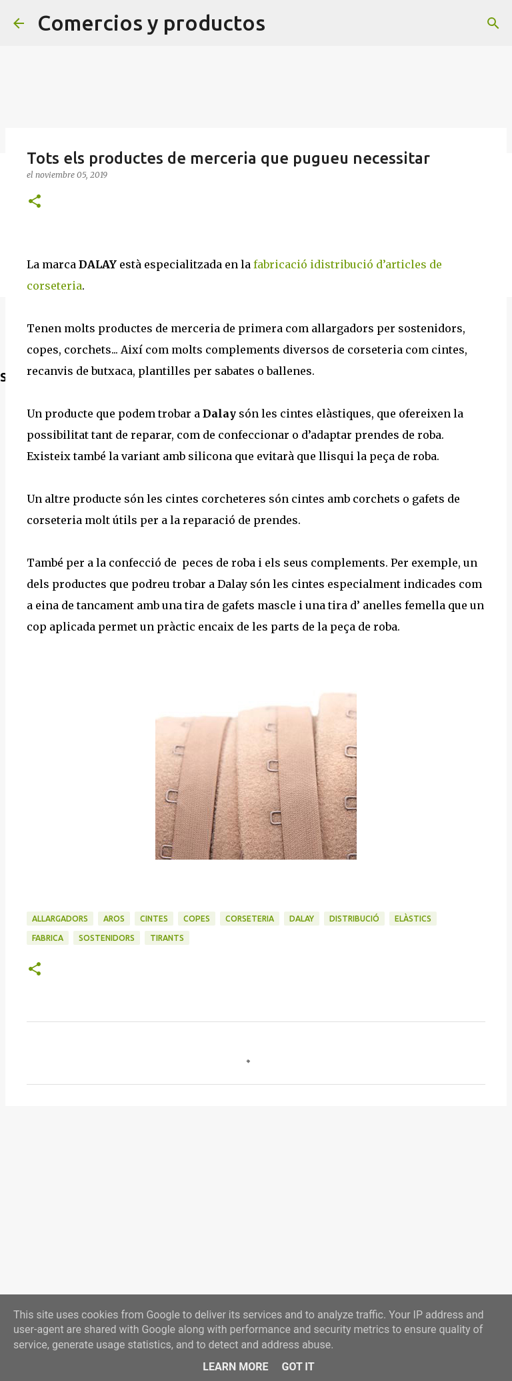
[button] (35, 202)
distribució (354, 918)
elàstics (413, 918)
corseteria (249, 918)
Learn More (235, 1366)
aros (114, 918)
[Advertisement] (256, 1219)
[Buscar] (493, 23)
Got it (297, 1366)
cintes (154, 918)
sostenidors (107, 938)
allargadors (60, 918)
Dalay (301, 918)
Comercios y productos (151, 23)
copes (196, 918)
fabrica (47, 938)
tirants (167, 938)
